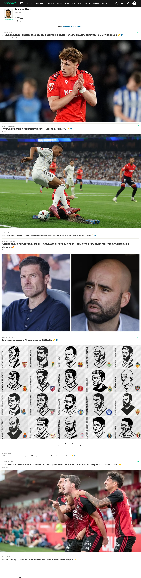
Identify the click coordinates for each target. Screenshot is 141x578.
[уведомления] (122, 3)
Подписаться (8, 20)
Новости (66, 27)
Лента (60, 27)
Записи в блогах (77, 27)
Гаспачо (4, 250)
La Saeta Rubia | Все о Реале (11, 38)
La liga (4, 343)
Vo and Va (5, 131)
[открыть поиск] (116, 3)
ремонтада (5, 467)
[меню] (21, 3)
